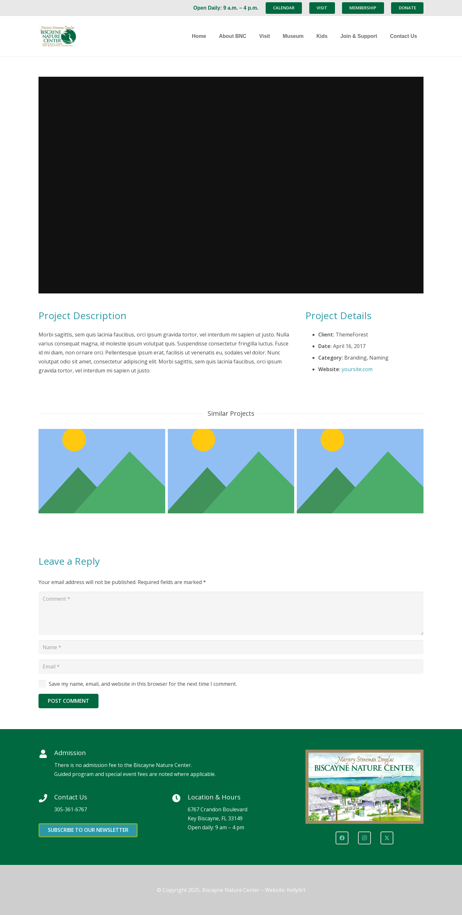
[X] (387, 838)
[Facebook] (342, 838)
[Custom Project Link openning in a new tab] (360, 471)
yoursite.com (357, 369)
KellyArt (296, 889)
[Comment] (231, 613)
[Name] (231, 647)
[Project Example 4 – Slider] (101, 471)
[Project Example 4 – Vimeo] (231, 471)
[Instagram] (364, 838)
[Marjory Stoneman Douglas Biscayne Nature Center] (78, 36)
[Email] (231, 666)
